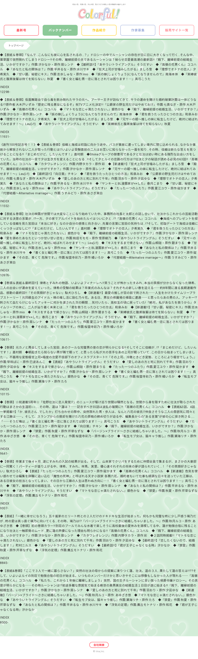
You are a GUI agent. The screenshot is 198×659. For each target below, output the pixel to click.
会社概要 (99, 644)
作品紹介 (99, 30)
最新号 (21, 30)
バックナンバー (60, 30)
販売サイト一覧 (176, 30)
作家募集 (138, 30)
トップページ (16, 45)
